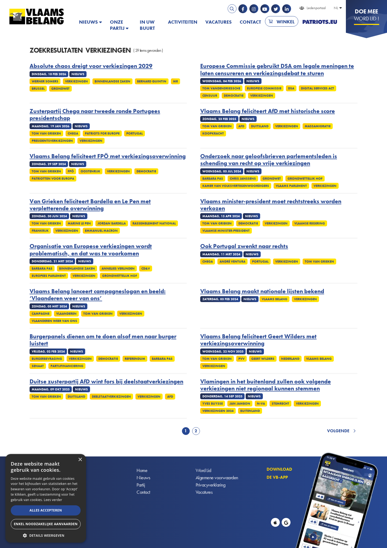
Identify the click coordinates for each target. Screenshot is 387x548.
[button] (46, 535)
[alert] (45, 498)
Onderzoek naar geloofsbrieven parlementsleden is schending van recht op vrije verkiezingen (268, 160)
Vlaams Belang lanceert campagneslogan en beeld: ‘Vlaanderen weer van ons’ (98, 295)
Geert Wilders (262, 359)
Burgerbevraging (47, 359)
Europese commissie (264, 88)
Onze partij (117, 25)
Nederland (290, 359)
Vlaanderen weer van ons (54, 321)
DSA (291, 88)
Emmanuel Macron (101, 230)
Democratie (233, 95)
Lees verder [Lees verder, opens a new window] (53, 500)
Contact (250, 22)
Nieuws (88, 22)
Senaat (38, 366)
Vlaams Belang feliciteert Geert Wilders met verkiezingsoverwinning (258, 340)
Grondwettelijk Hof (305, 178)
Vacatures (218, 22)
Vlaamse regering (309, 223)
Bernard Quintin (151, 81)
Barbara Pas (212, 178)
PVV (241, 359)
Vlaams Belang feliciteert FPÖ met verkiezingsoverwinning (108, 156)
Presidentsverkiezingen (52, 141)
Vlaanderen (66, 313)
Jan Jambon (240, 403)
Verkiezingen (76, 81)
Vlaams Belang (274, 299)
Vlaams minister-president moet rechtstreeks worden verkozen (270, 205)
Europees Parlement (49, 276)
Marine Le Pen (79, 223)
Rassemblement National (154, 223)
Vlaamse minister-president (226, 230)
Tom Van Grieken (46, 133)
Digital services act (317, 88)
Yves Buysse (212, 403)
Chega (73, 133)
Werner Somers (45, 81)
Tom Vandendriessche (221, 88)
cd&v (145, 268)
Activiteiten (182, 22)
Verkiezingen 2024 (218, 411)
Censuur (209, 95)
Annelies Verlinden (118, 268)
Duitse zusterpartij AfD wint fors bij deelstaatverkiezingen (106, 381)
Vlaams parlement (291, 186)
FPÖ (71, 171)
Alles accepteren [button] (46, 510)
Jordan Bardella (112, 223)
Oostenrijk (90, 171)
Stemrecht (280, 403)
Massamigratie (318, 126)
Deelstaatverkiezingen (111, 396)
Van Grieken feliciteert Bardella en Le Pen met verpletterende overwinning (90, 205)
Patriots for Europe (102, 133)
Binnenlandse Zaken (112, 81)
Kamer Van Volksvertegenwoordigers (235, 186)
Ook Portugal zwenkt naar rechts (244, 246)
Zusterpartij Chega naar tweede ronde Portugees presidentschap (95, 115)
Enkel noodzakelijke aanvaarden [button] (45, 524)
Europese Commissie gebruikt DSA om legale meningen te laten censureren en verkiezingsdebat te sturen (277, 70)
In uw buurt (147, 25)
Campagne (40, 313)
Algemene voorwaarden (217, 477)
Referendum (135, 359)
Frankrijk (40, 230)
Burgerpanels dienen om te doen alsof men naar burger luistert (103, 340)
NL (336, 7)
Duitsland (259, 126)
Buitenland (250, 411)
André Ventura (232, 261)
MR (175, 81)
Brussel (38, 88)
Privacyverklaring (210, 485)
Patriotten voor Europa (53, 178)
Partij (141, 485)
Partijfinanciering (67, 366)
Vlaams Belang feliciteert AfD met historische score (267, 111)
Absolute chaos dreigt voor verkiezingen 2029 (91, 66)
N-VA (261, 403)
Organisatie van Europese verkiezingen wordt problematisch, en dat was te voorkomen (91, 250)
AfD (241, 126)
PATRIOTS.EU (319, 22)
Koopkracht (213, 133)
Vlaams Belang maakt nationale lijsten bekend (262, 291)
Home (142, 470)
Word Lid (203, 470)
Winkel (286, 22)
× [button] (80, 460)
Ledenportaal (316, 7)
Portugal (134, 133)
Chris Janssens (243, 178)
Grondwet (60, 88)
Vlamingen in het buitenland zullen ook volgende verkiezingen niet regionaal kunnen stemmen (265, 385)
